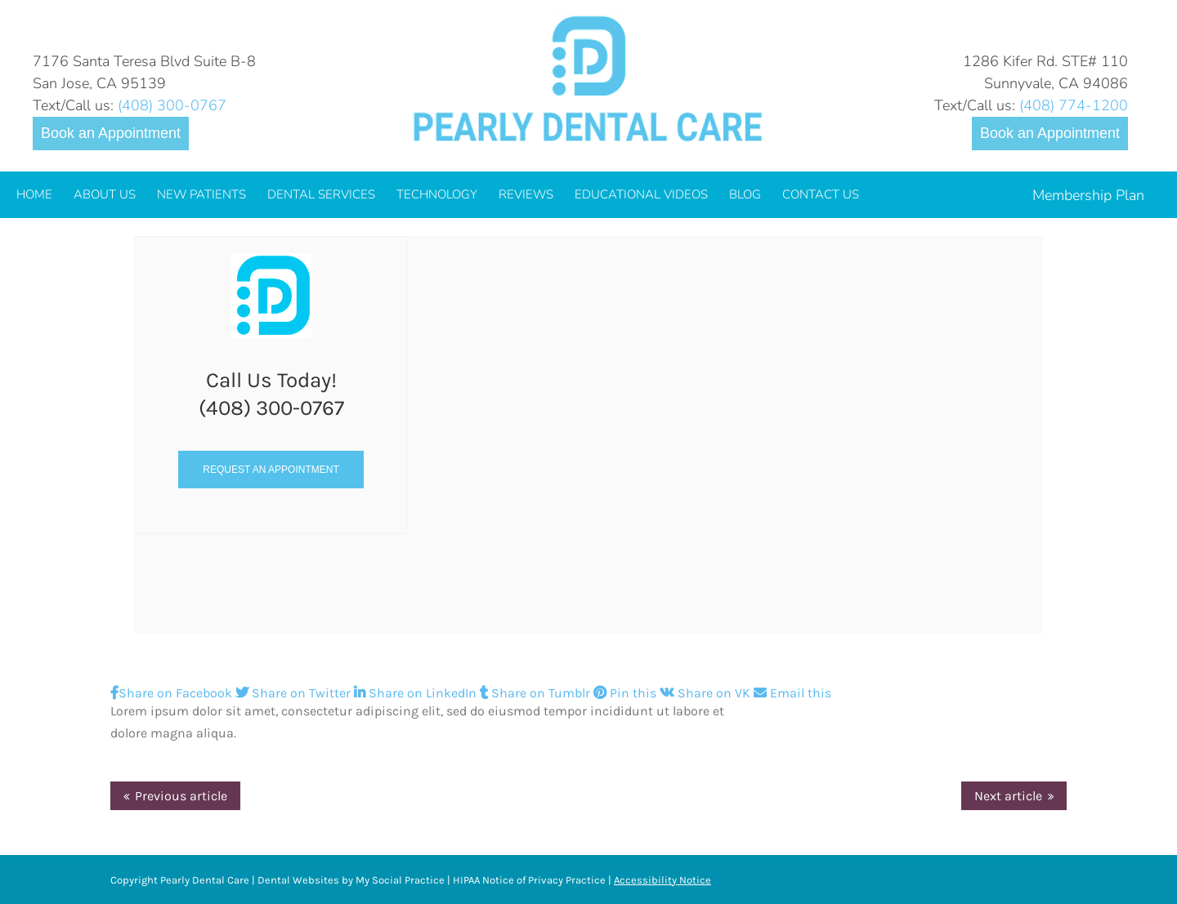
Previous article (181, 796)
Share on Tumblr (536, 693)
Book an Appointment (111, 133)
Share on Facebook (172, 693)
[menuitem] (34, 195)
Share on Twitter (294, 693)
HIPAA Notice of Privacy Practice (529, 880)
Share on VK (707, 693)
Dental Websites (298, 880)
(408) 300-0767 (172, 105)
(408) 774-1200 (1073, 105)
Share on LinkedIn (417, 693)
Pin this (626, 693)
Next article (1008, 796)
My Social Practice (399, 880)
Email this (792, 693)
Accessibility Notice (662, 880)
